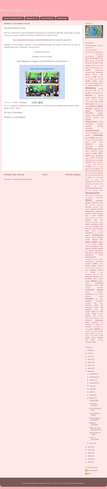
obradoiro (93, 270)
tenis (101, 322)
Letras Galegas (91, 239)
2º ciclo (98, 61)
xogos (94, 342)
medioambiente (90, 257)
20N (90, 61)
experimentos (90, 211)
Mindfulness (88, 263)
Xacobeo (100, 340)
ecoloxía (92, 195)
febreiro (87, 218)
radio (96, 298)
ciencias (88, 109)
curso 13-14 (91, 140)
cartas (101, 100)
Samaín (87, 314)
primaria (87, 287)
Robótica (88, 309)
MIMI (89, 474)
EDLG (66, 105)
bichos (101, 88)
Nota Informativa (90, 268)
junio (91, 386)
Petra (101, 276)
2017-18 (88, 58)
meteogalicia (88, 259)
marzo (92, 395)
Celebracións (89, 104)
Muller (95, 263)
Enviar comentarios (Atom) (23, 179)
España (87, 209)
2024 (90, 356)
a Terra (101, 67)
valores (17, 108)
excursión (100, 209)
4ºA (96, 65)
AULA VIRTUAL (48, 18)
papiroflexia (88, 274)
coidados (88, 119)
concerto (100, 126)
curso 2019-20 (98, 149)
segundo (100, 314)
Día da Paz (99, 171)
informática (99, 228)
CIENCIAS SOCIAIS (91, 117)
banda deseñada (90, 83)
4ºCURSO (92, 68)
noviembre (93, 377)
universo (90, 329)
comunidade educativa (94, 124)
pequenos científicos (92, 276)
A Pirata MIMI (93, 400)
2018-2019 (95, 58)
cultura (92, 137)
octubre (92, 380)
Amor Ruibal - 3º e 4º (19, 10)
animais (95, 74)
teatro (87, 322)
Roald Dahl (98, 307)
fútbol (101, 220)
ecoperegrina (89, 197)
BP (95, 90)
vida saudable (94, 331)
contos (87, 133)
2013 (90, 462)
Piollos (95, 278)
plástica (94, 281)
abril (91, 392)
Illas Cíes (88, 228)
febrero (92, 398)
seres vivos (89, 318)
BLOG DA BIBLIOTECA (13, 18)
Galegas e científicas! (93, 424)
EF (86, 205)
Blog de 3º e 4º (32, 18)
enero (92, 443)
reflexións (88, 305)
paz (94, 274)
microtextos (99, 261)
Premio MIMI (98, 285)
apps (101, 74)
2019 (90, 371)
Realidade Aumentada (94, 301)
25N (93, 61)
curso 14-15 (99, 140)
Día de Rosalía (58, 105)
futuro (92, 222)
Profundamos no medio (95, 433)
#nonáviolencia (89, 56)
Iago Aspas (88, 226)
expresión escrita (90, 213)
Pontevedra (99, 283)
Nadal (94, 265)
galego (101, 222)
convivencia (94, 133)
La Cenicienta (99, 233)
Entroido (88, 207)
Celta (96, 104)
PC (98, 274)
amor (93, 72)
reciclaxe (88, 303)
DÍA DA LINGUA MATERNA (94, 419)
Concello (88, 126)
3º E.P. (95, 63)
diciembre (93, 374)
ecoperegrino (99, 197)
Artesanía (100, 77)
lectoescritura (97, 235)
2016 (90, 453)
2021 (90, 365)
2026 (90, 350)
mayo (92, 389)
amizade (88, 72)
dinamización (92, 192)
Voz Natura (90, 340)
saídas (87, 311)
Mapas (101, 246)
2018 (90, 447)
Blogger (81, 483)
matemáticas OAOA (94, 255)
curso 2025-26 (90, 158)
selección (100, 316)
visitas (87, 338)
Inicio (44, 174)
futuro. (97, 222)
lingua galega (91, 242)
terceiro (87, 324)
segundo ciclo (90, 316)
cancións (100, 97)
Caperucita (94, 99)
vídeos (100, 331)
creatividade (98, 135)
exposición (99, 211)
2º (95, 61)
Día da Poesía (89, 173)
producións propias (94, 290)
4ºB (99, 65)
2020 (90, 368)
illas (102, 226)
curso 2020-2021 (91, 151)
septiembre (94, 383)
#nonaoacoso (99, 54)
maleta (87, 246)
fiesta (91, 218)
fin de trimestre (98, 218)
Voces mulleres (97, 338)
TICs (93, 324)
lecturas (87, 237)
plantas (87, 281)
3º (102, 61)
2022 (90, 362)
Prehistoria (89, 285)
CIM (102, 117)
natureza (100, 265)
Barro (97, 83)
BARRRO (97, 85)
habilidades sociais (97, 224)
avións (101, 81)
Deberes (95, 160)
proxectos (89, 299)
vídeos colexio (90, 333)
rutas (101, 309)
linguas (101, 242)
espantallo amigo (98, 207)
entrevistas (100, 205)
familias (71, 105)
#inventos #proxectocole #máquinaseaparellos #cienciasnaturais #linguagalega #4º (94, 50)
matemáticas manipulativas (94, 253)
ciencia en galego (96, 106)
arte (94, 77)
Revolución (88, 307)
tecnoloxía (95, 322)
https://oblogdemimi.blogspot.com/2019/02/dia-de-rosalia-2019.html (42, 61)
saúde (94, 314)
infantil (94, 228)
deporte (100, 160)
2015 (90, 456)
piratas (101, 278)
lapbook (87, 235)
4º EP (93, 65)
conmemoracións (35, 105)
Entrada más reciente (14, 174)
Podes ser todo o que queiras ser (95, 429)
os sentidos (90, 272)
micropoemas (89, 261)
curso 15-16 (90, 142)
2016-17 (100, 56)
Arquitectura (88, 77)
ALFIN (88, 70)
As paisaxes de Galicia (94, 414)
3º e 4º (88, 63)
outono (101, 272)
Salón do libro (97, 311)
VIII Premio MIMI (96, 335)
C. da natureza (96, 93)
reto (102, 305)
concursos (88, 128)
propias (87, 292)
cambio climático (90, 97)
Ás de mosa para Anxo (92, 79)
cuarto (87, 137)
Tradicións (88, 327)
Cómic (101, 122)
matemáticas (98, 250)
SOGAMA (88, 320)
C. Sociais (98, 95)
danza (91, 160)
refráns (96, 305)
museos (101, 263)
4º (100, 63)
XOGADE (88, 342)
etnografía (93, 209)
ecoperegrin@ (99, 195)
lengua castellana (97, 237)
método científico (98, 259)
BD (102, 85)
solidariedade (99, 320)
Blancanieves (89, 90)
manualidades (94, 246)
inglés (87, 231)
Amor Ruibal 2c (93, 470)
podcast (100, 281)
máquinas (88, 248)
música (12, 108)
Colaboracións (23, 105)
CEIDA (87, 101)
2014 (90, 459)
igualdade (96, 226)
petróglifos (88, 278)
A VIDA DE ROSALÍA (93, 404)
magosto (100, 244)
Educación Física (97, 203)
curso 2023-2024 (97, 156)
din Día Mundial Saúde (94, 190)
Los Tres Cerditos (91, 244)
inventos (100, 230)
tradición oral (99, 324)
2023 (90, 359)
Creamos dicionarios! (94, 438)
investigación (89, 233)
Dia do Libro (88, 175)
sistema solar (98, 318)
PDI (102, 274)
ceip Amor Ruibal (96, 102)
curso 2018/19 (47, 105)
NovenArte (99, 268)
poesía (87, 283)
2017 (90, 450)
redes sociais (98, 303)
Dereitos (94, 162)
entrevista (92, 205)
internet (94, 230)
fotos (95, 220)
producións (100, 287)
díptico (87, 195)
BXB (99, 90)
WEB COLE (62, 18)
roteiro (96, 309)
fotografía (88, 220)
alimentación (99, 70)
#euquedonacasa (90, 45)
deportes (88, 162)
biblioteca (14, 105)
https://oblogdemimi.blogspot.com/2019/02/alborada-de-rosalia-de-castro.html (42, 40)
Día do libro (96, 175)
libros (101, 239)
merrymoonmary (57, 483)
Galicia (87, 224)
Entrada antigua (72, 174)
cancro (87, 99)
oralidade (100, 270)
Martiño (94, 248)
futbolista (87, 222)
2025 (90, 353)
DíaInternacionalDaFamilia (93, 188)
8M (97, 68)
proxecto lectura (94, 296)
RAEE (101, 298)
